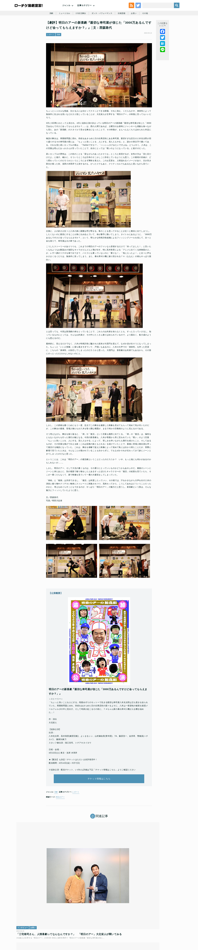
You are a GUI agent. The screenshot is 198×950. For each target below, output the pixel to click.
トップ (22, 930)
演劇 (49, 26)
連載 (76, 881)
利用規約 (32, 930)
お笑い (136, 26)
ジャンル (66, 11)
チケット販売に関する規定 (49, 930)
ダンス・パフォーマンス (102, 26)
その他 (147, 26)
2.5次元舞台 (79, 26)
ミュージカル (63, 26)
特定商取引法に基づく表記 (146, 930)
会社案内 (174, 930)
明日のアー (60, 814)
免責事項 (163, 930)
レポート (50, 52)
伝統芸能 (123, 26)
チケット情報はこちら (99, 793)
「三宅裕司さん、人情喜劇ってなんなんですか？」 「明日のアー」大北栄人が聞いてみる (43, 892)
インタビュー (25, 881)
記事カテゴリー (84, 11)
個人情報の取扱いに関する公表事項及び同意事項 (82, 930)
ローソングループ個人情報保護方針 (119, 930)
